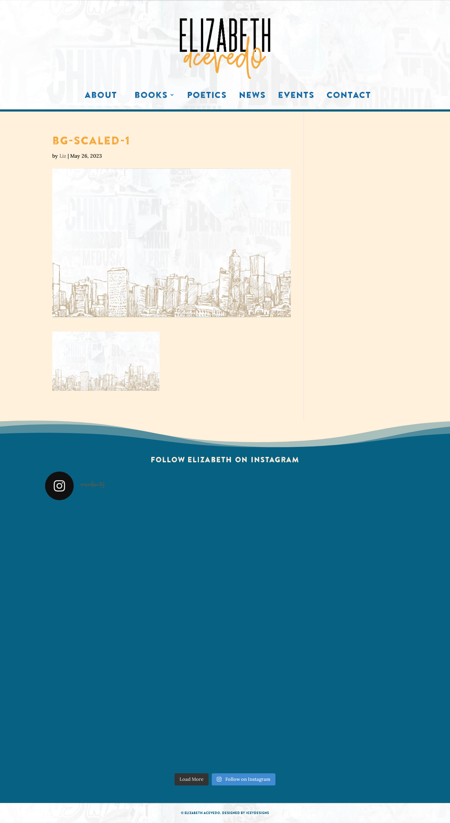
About (100, 96)
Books (151, 96)
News (252, 96)
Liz (62, 156)
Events (296, 96)
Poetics (207, 96)
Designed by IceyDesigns (245, 812)
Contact (349, 96)
